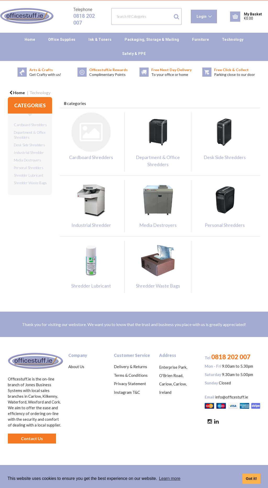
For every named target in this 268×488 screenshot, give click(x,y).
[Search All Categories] (146, 16)
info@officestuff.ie (231, 397)
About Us (76, 366)
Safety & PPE (134, 54)
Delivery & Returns (130, 366)
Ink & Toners (99, 39)
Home (30, 39)
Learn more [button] (169, 478)
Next (264, 72)
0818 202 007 (230, 357)
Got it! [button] (251, 478)
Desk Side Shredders (29, 145)
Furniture (200, 39)
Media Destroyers (27, 160)
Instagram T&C (127, 392)
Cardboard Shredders (30, 125)
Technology (232, 39)
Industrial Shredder (29, 152)
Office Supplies (62, 39)
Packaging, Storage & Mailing (152, 39)
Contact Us (32, 438)
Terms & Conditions (131, 375)
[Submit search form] (176, 16)
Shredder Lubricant (28, 175)
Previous (4, 72)
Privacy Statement (130, 383)
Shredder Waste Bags (30, 183)
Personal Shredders (28, 168)
